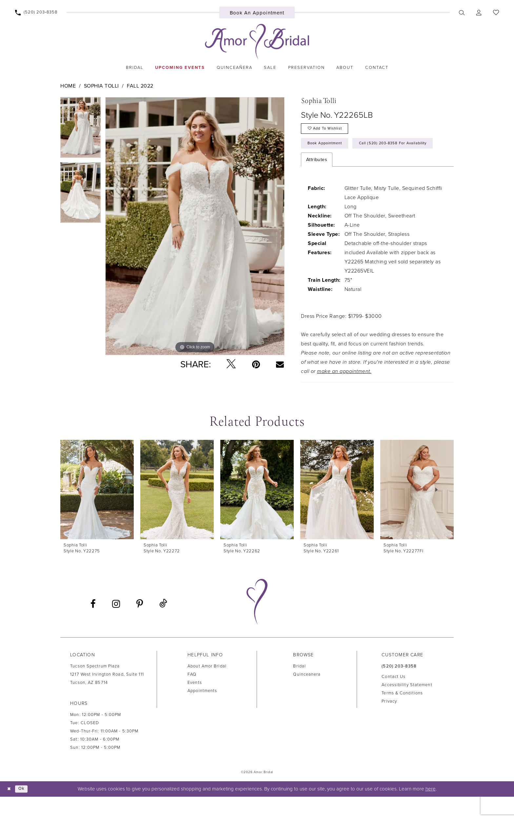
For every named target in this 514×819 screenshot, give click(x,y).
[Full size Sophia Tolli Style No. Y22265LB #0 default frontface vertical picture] (195, 226)
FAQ (192, 697)
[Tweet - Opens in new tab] (231, 364)
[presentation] (97, 512)
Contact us (393, 699)
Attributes (316, 182)
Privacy (389, 723)
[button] (478, 12)
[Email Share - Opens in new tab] (280, 364)
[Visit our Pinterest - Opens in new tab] (140, 626)
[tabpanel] (80, 129)
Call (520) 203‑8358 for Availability (349, 165)
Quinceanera (307, 697)
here (430, 811)
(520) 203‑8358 (399, 688)
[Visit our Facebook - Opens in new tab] (93, 626)
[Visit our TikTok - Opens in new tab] (163, 626)
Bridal (299, 688)
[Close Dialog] (10, 811)
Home (68, 86)
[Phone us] (36, 12)
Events (195, 705)
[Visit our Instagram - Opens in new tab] (116, 626)
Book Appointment (329, 147)
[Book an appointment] (257, 12)
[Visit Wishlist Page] (495, 12)
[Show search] (461, 12)
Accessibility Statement (407, 707)
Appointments (202, 713)
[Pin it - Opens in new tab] (256, 364)
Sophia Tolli (101, 86)
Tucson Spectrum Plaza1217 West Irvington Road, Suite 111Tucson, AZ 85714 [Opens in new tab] (107, 697)
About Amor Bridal (207, 688)
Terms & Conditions (402, 715)
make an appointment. (344, 394)
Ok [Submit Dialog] (24, 811)
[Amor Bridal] (257, 41)
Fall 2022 (140, 86)
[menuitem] (36, 12)
